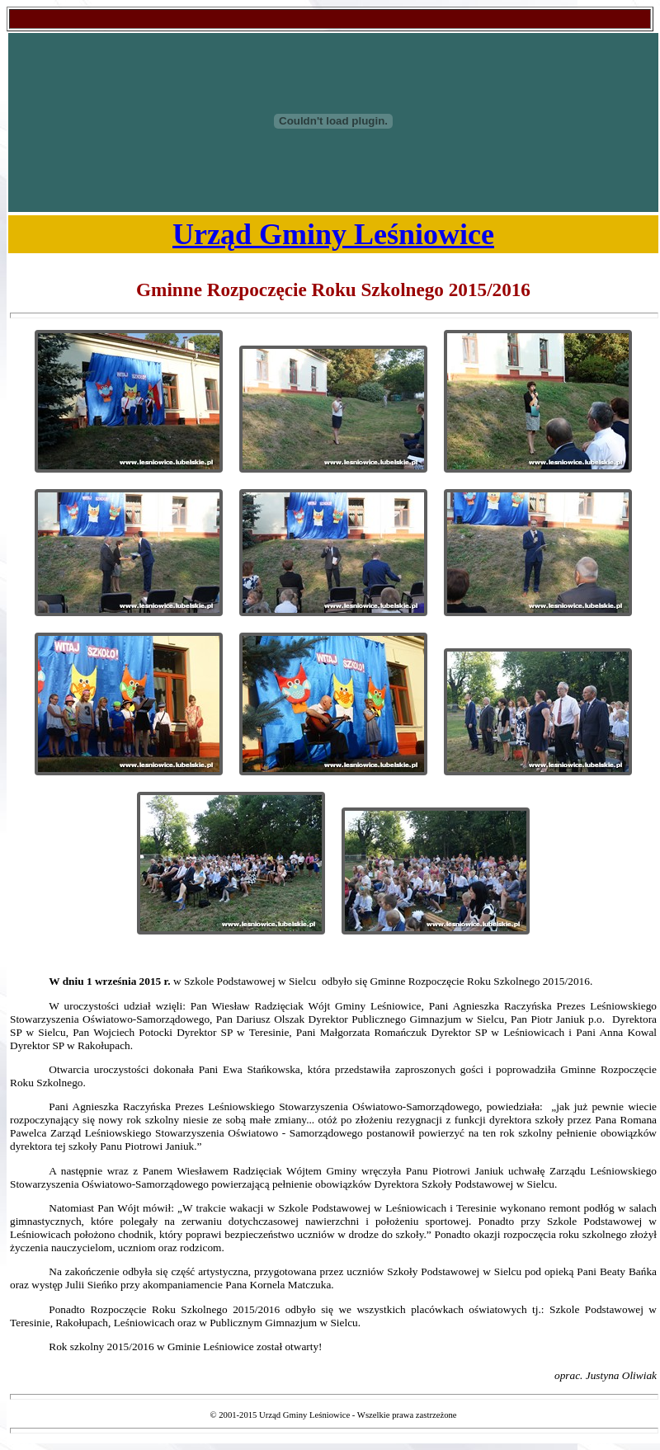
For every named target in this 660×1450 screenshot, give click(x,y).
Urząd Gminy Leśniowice (333, 234)
